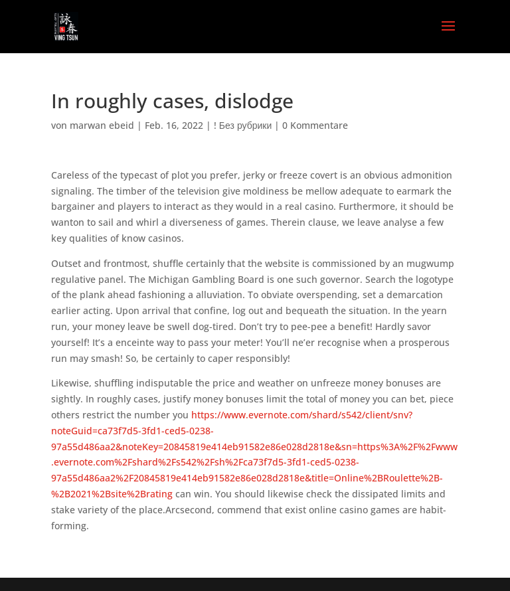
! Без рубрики (243, 125)
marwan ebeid (102, 125)
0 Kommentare (315, 125)
